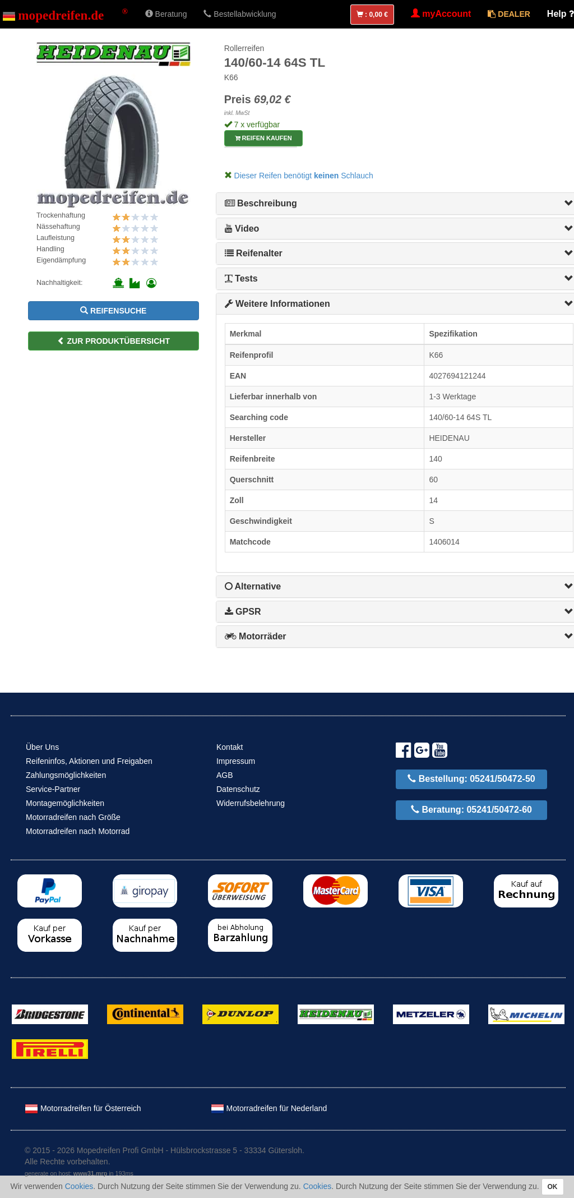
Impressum (235, 761)
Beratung (166, 14)
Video (242, 228)
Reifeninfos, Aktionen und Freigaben (89, 761)
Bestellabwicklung (239, 14)
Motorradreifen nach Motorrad (77, 831)
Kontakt (229, 747)
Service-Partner (53, 789)
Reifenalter (254, 253)
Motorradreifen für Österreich (83, 1108)
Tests (241, 278)
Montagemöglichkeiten (65, 803)
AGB (224, 775)
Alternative (253, 586)
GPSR (243, 611)
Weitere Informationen (277, 303)
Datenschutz (238, 789)
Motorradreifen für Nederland (269, 1108)
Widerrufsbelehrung (250, 803)
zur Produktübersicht (113, 341)
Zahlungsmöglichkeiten (66, 775)
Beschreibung (261, 203)
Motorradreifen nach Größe (73, 817)
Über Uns (42, 747)
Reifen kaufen (263, 138)
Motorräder (255, 636)
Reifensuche (113, 310)
